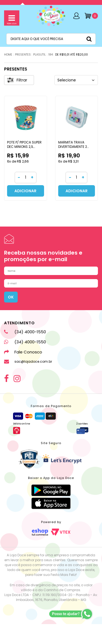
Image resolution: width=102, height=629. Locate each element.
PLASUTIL (39, 55)
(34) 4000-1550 (25, 337)
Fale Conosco (23, 357)
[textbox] (51, 39)
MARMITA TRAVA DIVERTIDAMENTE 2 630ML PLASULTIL (72, 146)
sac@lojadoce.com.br (28, 366)
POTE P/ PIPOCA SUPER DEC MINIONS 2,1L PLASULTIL (24, 146)
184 (50, 55)
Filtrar (17, 80)
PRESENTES (23, 55)
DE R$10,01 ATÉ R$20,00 (71, 55)
